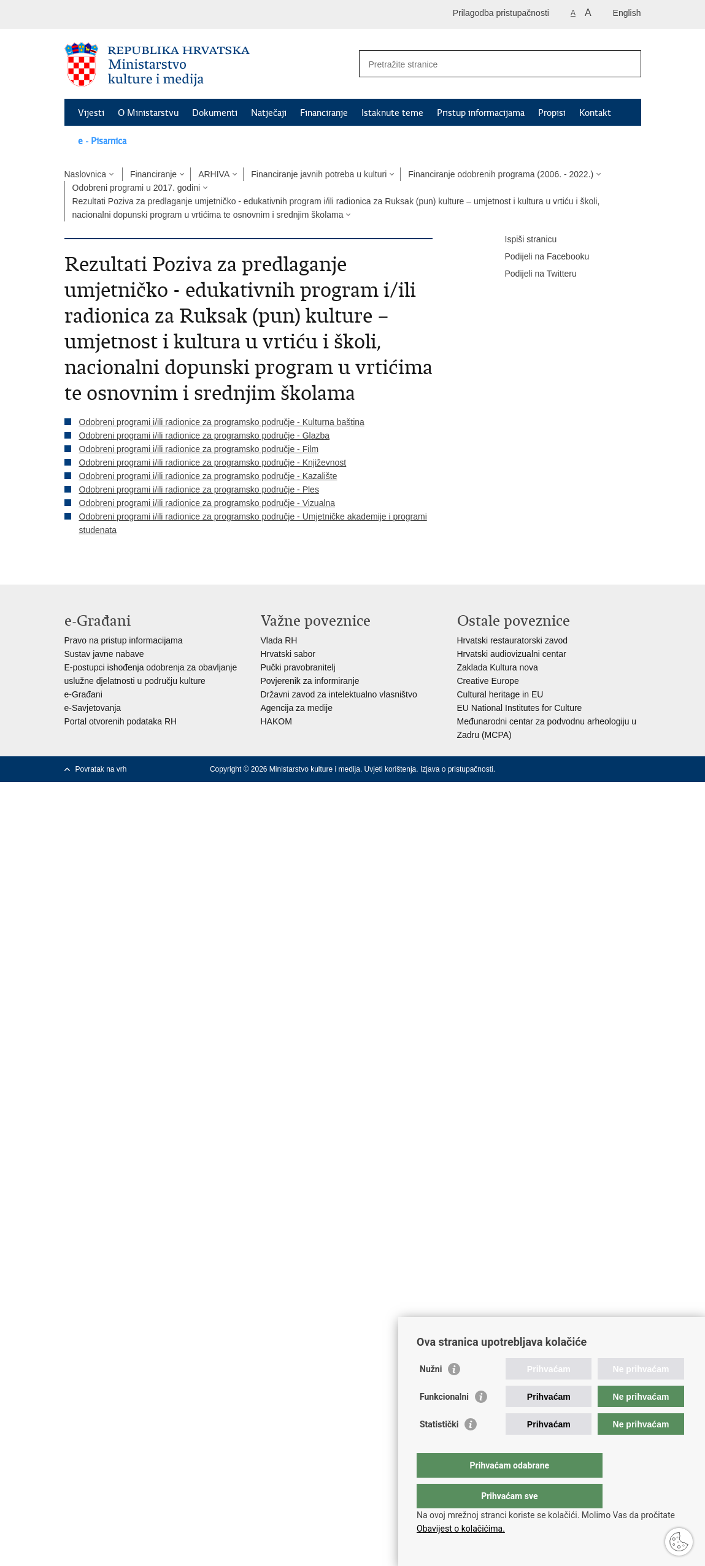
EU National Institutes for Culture (519, 708)
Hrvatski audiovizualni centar (511, 654)
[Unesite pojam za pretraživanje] (487, 64)
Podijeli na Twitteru (532, 274)
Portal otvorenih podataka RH (120, 721)
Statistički (439, 1449)
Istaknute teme (392, 112)
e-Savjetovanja (92, 708)
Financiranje (324, 112)
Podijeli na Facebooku (539, 257)
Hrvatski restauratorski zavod (512, 640)
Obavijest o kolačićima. (461, 1528)
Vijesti (91, 112)
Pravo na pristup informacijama (123, 640)
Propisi (552, 112)
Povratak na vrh (101, 769)
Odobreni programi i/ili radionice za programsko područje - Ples (199, 489)
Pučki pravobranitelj (298, 667)
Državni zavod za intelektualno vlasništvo (339, 694)
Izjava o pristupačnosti (456, 769)
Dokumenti (214, 112)
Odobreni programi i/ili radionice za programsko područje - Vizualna (207, 503)
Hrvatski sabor (288, 654)
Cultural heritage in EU (500, 694)
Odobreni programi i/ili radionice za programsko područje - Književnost (213, 462)
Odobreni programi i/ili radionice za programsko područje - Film (199, 449)
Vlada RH (279, 640)
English (627, 13)
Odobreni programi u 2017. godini (136, 188)
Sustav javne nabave (104, 654)
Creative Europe (488, 681)
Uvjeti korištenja (390, 769)
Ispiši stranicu (522, 239)
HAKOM (276, 721)
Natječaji (269, 112)
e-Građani (83, 694)
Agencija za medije (297, 708)
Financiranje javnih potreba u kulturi (319, 174)
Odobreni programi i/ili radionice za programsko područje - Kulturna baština (221, 422)
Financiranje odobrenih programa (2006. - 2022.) (500, 174)
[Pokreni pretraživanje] (627, 64)
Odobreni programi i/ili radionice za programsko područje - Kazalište (208, 476)
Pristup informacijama (481, 112)
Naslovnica (85, 174)
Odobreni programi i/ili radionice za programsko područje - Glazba (204, 435)
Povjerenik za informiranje (310, 681)
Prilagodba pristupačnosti (501, 13)
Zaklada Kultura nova (497, 667)
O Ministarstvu (148, 112)
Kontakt (595, 112)
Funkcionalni (444, 1421)
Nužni (431, 1394)
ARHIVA (213, 174)
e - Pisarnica (102, 141)
